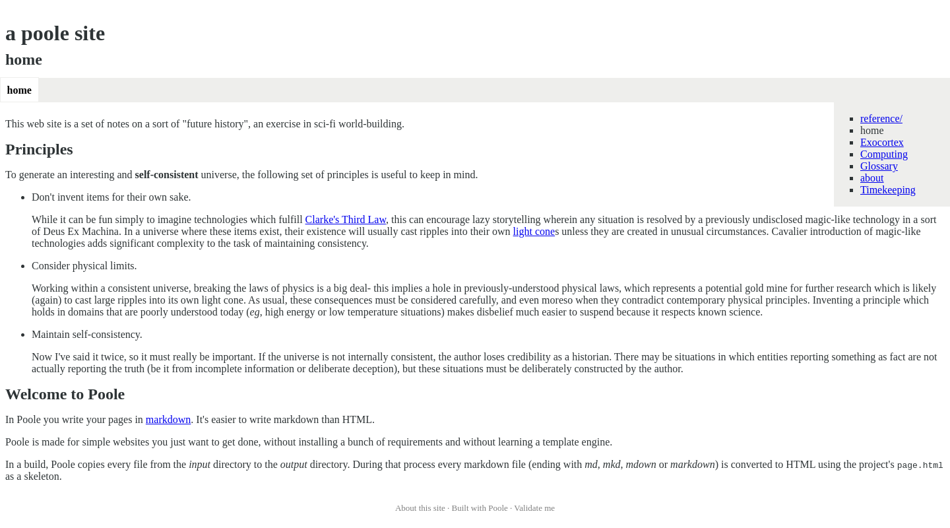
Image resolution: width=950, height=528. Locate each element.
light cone (534, 231)
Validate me (534, 508)
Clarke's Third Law (345, 219)
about (872, 177)
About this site (420, 508)
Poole (498, 508)
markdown (168, 419)
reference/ (881, 118)
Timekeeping (888, 189)
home (19, 90)
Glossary (879, 166)
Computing (884, 154)
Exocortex (882, 142)
